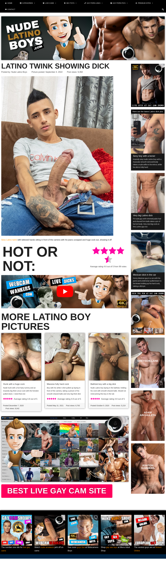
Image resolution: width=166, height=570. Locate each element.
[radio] (96, 251)
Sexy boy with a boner (144, 156)
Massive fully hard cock (58, 384)
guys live (81, 559)
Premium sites (145, 3)
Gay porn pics (120, 3)
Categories (28, 3)
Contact (11, 9)
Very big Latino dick (143, 215)
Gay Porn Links (95, 3)
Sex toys (71, 3)
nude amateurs (47, 559)
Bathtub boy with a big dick (103, 384)
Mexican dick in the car (144, 275)
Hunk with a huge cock (14, 384)
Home (9, 3)
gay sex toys (111, 559)
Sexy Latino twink (9, 240)
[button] (163, 9)
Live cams (50, 3)
